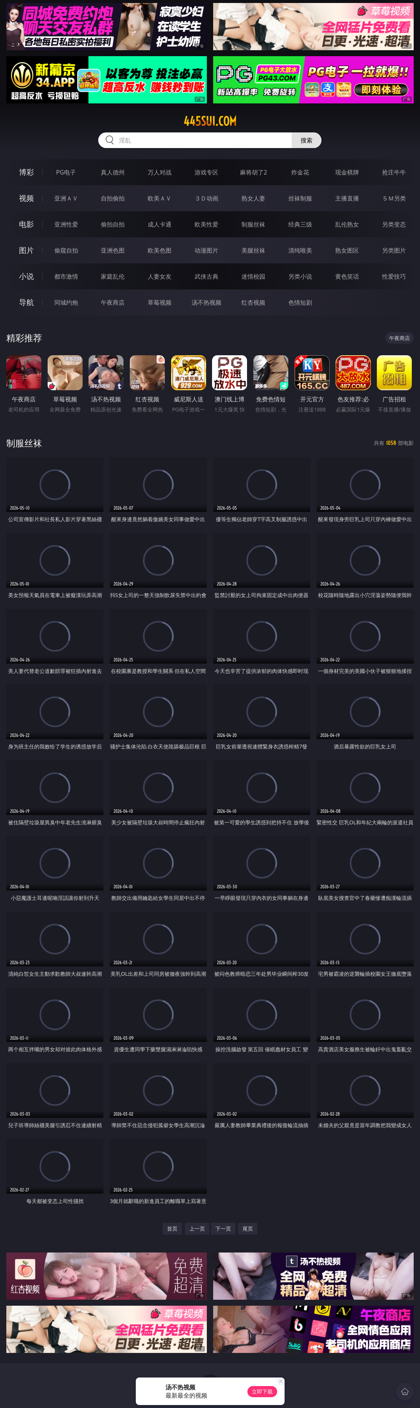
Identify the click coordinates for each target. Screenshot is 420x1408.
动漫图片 (206, 250)
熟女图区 (347, 250)
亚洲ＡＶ (66, 198)
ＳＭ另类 (394, 198)
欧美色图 (159, 250)
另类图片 (394, 250)
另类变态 (394, 224)
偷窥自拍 (66, 250)
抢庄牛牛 (394, 172)
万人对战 (159, 172)
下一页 (223, 1228)
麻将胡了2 (253, 172)
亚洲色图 (113, 250)
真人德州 (113, 172)
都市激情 (66, 276)
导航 (26, 302)
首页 (172, 1228)
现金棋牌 (347, 172)
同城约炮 (66, 302)
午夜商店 (113, 302)
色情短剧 (300, 302)
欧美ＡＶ (159, 198)
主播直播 (347, 198)
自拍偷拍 (113, 198)
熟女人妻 (253, 198)
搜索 (306, 140)
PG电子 (66, 172)
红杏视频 (253, 302)
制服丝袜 (253, 224)
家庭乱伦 (113, 276)
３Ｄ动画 (206, 198)
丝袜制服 (300, 198)
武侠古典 (206, 276)
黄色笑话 (347, 276)
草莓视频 (159, 302)
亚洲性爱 (66, 224)
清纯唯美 (300, 250)
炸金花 (300, 172)
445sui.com (210, 121)
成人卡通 (159, 224)
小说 (26, 276)
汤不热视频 (206, 302)
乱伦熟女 (347, 224)
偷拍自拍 (113, 224)
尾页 (248, 1228)
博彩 (26, 172)
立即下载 (262, 1391)
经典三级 (300, 224)
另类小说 (300, 276)
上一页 (197, 1228)
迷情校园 (253, 276)
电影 (26, 224)
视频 (26, 198)
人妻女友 (159, 276)
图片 (26, 250)
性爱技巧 (394, 276)
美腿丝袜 (253, 250)
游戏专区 (206, 172)
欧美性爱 (206, 224)
